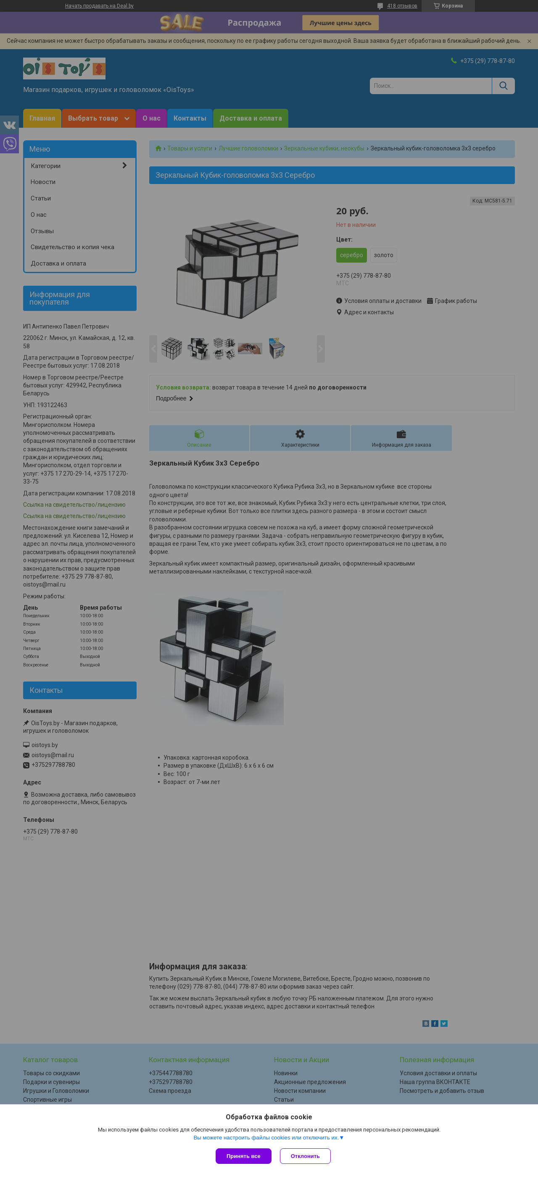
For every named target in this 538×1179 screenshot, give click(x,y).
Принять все (244, 1156)
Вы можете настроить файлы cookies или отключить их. (266, 1137)
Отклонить (305, 1156)
